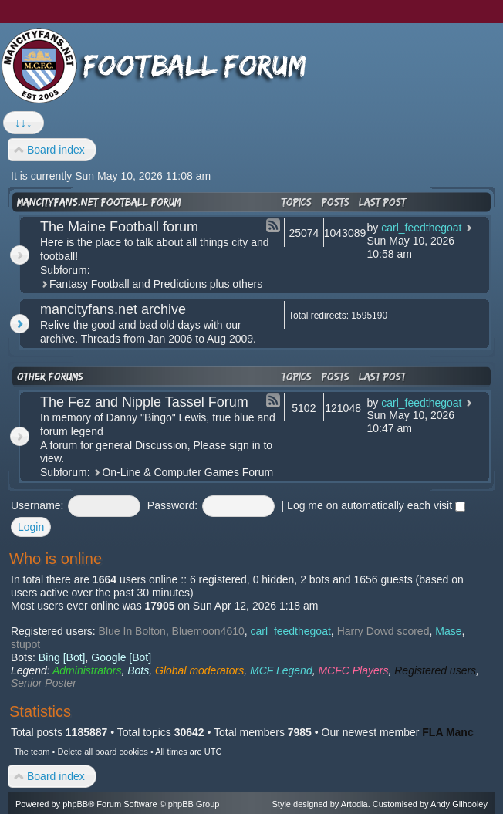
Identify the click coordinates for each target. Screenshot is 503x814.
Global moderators (199, 670)
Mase (448, 631)
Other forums (50, 376)
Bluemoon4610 (208, 631)
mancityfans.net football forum (99, 202)
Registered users (435, 670)
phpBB (75, 804)
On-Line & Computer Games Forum (187, 472)
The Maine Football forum (119, 227)
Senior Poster (43, 683)
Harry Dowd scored (383, 631)
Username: (37, 505)
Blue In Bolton (132, 631)
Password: (172, 505)
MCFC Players (353, 670)
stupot (25, 644)
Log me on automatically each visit (376, 505)
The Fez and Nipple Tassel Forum (144, 402)
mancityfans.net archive (113, 309)
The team (31, 751)
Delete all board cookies (102, 751)
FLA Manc (447, 732)
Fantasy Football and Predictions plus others (155, 284)
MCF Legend (281, 670)
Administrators (86, 670)
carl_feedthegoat (421, 227)
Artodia (354, 804)
